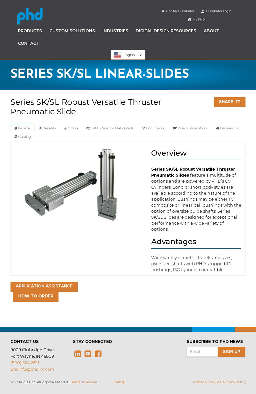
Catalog (22, 137)
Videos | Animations (190, 128)
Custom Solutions (72, 31)
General (22, 128)
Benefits (47, 128)
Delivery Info (228, 128)
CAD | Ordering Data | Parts (110, 128)
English (124, 55)
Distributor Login (216, 11)
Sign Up (231, 351)
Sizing (71, 128)
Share (229, 101)
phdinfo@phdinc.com (32, 369)
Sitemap (119, 382)
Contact (28, 43)
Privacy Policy (234, 382)
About (211, 31)
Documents (153, 128)
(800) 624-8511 (24, 362)
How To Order (35, 296)
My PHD (196, 19)
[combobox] (128, 55)
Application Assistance (44, 286)
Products (30, 31)
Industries (115, 31)
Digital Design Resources (166, 31)
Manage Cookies (207, 382)
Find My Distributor (178, 11)
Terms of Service (83, 382)
